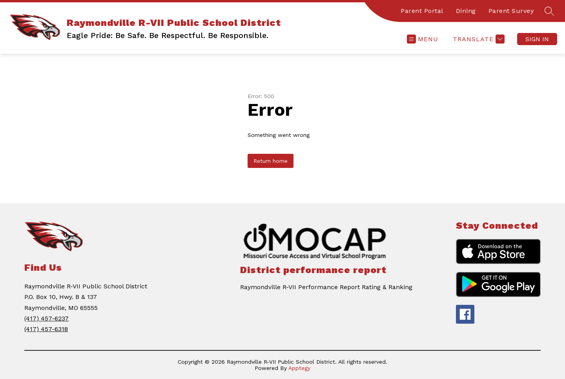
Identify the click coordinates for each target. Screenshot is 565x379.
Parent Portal (422, 11)
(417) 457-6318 (46, 329)
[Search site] (549, 11)
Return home (270, 161)
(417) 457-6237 (46, 318)
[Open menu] (422, 39)
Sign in (537, 39)
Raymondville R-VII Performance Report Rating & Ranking (326, 287)
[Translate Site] (478, 39)
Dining (466, 11)
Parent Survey (511, 11)
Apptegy (299, 368)
